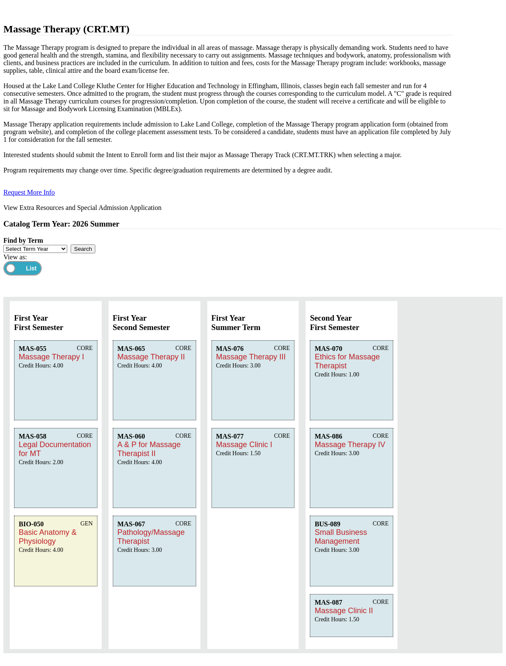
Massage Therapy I (51, 357)
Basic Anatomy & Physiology (48, 536)
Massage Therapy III (251, 357)
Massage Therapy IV (349, 444)
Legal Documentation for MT (55, 449)
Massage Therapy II (151, 357)
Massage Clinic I (244, 444)
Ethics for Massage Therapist (347, 361)
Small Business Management (340, 536)
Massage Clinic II (343, 610)
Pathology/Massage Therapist (151, 536)
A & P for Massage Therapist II (149, 449)
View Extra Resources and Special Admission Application (82, 207)
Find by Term (23, 240)
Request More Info (29, 192)
